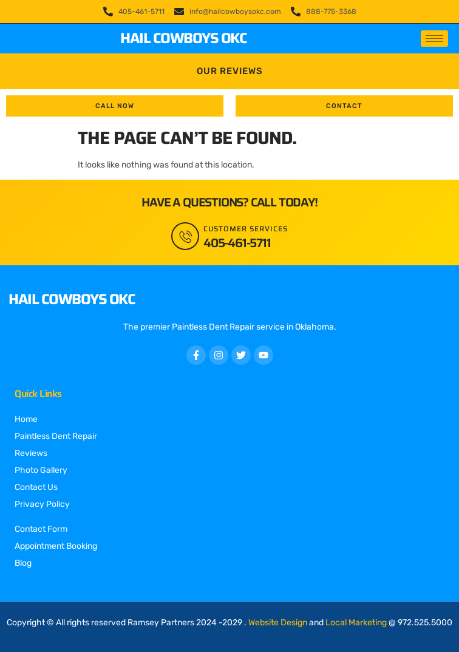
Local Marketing (356, 622)
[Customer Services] (185, 236)
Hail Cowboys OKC (183, 38)
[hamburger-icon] (434, 38)
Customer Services (245, 228)
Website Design (277, 622)
